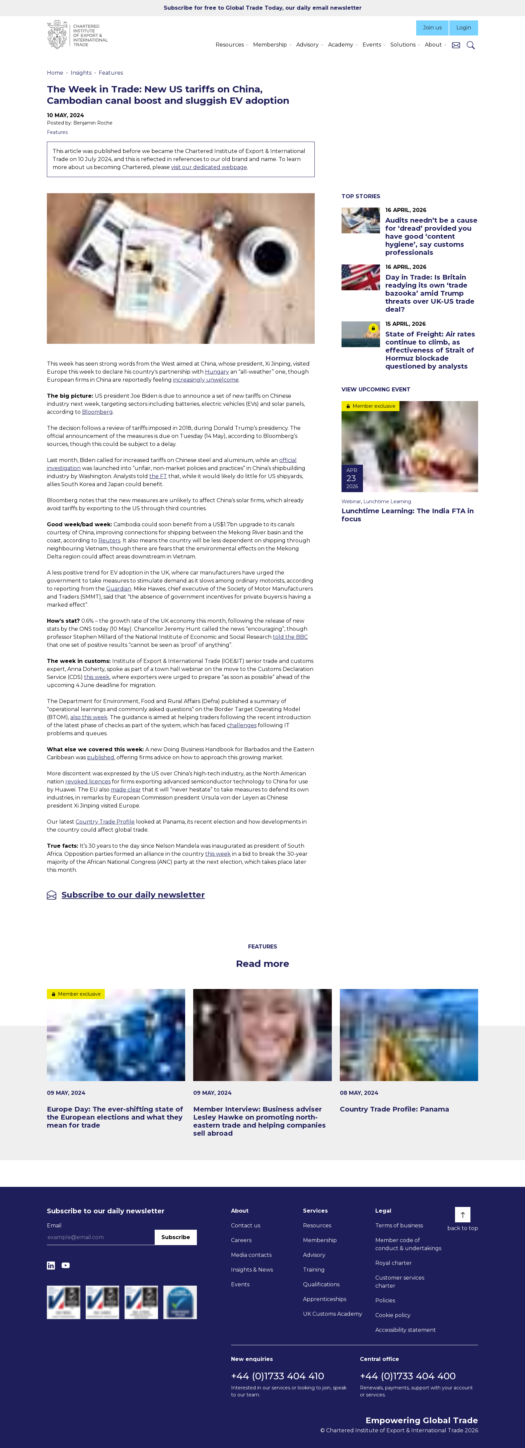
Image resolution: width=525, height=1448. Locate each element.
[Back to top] (462, 1214)
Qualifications (321, 1284)
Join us (432, 27)
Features (111, 73)
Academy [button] (340, 45)
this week (96, 677)
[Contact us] (456, 45)
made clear (126, 789)
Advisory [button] (307, 45)
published (100, 757)
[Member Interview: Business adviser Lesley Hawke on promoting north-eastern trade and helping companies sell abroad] (262, 1063)
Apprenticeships (324, 1299)
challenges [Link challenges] (241, 725)
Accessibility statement (405, 1330)
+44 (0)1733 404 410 (277, 1376)
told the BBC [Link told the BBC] (290, 637)
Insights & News (252, 1270)
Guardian (118, 589)
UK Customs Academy (332, 1314)
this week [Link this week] (218, 854)
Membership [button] (270, 45)
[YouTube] (66, 1265)
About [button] (433, 45)
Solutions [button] (403, 45)
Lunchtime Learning (387, 502)
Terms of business (399, 1225)
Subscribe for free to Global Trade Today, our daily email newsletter (263, 8)
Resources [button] (230, 45)
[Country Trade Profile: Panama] (409, 1051)
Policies (385, 1300)
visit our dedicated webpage (209, 167)
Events (240, 1284)
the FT (158, 476)
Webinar (351, 502)
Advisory (314, 1255)
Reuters (109, 540)
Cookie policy (392, 1315)
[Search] (471, 45)
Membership (320, 1240)
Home (55, 73)
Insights (81, 73)
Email (54, 1225)
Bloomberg (97, 412)
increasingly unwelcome (206, 380)
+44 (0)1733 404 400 (408, 1376)
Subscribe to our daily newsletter (133, 895)
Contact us (245, 1225)
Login (463, 27)
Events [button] (372, 45)
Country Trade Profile (105, 822)
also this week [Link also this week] (88, 717)
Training (314, 1270)
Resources (317, 1225)
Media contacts (251, 1255)
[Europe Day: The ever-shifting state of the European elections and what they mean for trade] (116, 1059)
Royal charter (393, 1263)
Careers (241, 1240)
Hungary (217, 372)
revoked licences (87, 781)
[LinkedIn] (51, 1265)
